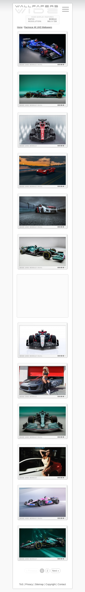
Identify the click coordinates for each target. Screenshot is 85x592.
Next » (55, 570)
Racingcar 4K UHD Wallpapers (38, 27)
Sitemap (39, 584)
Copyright (51, 584)
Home (20, 27)
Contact (62, 584)
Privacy (29, 584)
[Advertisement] (42, 296)
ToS (21, 584)
